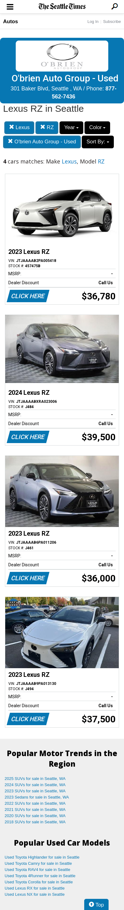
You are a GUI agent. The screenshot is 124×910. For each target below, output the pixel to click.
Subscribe (112, 21)
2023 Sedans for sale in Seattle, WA (37, 797)
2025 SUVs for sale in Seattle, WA (35, 778)
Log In (92, 21)
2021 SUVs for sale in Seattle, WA (35, 809)
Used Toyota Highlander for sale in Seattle (42, 857)
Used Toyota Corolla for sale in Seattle (39, 882)
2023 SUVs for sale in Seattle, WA (35, 791)
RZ (47, 127)
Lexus (19, 127)
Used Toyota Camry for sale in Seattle (38, 863)
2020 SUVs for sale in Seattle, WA (35, 815)
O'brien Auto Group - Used (42, 142)
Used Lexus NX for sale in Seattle (34, 894)
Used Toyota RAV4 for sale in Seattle (37, 869)
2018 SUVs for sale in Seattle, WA (35, 822)
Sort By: (97, 142)
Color (97, 127)
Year (71, 127)
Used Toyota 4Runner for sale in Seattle (40, 875)
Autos (10, 21)
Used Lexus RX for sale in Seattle (34, 888)
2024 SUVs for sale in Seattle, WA (35, 784)
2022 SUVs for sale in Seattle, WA (35, 803)
